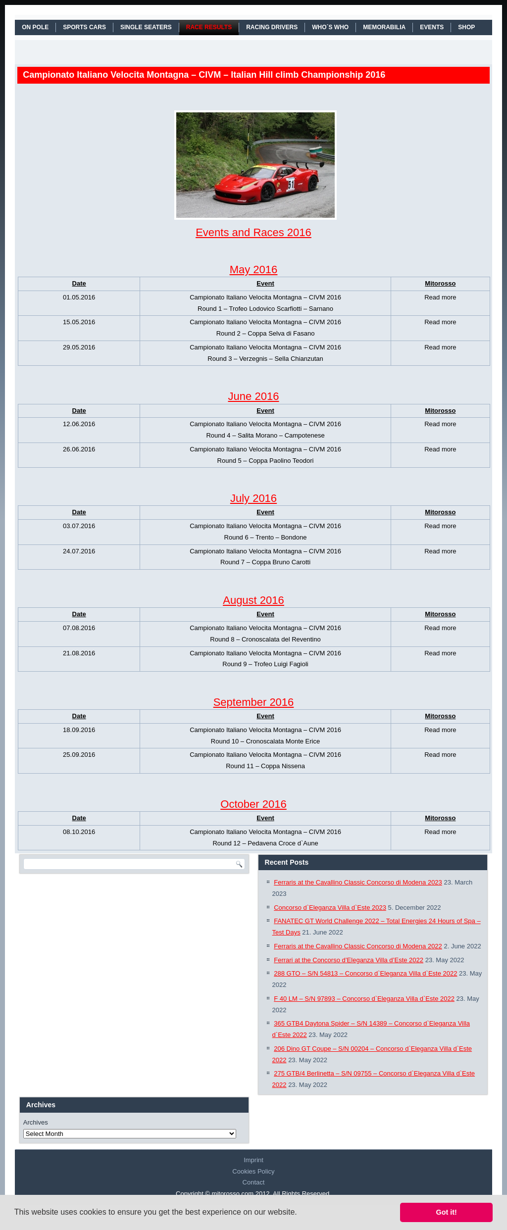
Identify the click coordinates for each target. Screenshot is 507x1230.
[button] (300, 1213)
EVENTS (432, 27)
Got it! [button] (446, 1212)
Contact (254, 1182)
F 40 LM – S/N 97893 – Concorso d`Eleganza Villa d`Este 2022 (364, 998)
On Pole (35, 27)
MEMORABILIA (384, 27)
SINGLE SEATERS (146, 27)
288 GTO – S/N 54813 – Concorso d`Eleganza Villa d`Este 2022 (365, 973)
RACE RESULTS (209, 27)
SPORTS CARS (84, 27)
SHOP (466, 27)
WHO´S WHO (330, 27)
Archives (35, 1122)
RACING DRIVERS (272, 27)
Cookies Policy (253, 1171)
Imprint (253, 1160)
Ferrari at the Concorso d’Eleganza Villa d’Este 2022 (348, 960)
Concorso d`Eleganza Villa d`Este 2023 (330, 907)
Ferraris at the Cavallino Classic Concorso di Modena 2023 (358, 882)
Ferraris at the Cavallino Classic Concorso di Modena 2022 (358, 946)
